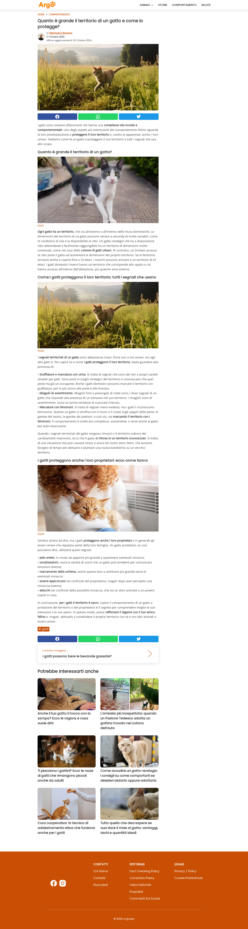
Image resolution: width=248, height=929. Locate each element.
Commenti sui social (145, 898)
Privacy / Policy (185, 871)
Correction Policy (142, 878)
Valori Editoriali (140, 885)
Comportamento (184, 5)
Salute (206, 5)
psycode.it (100, 885)
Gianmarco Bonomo (60, 33)
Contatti (99, 878)
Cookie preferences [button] (188, 878)
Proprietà (136, 892)
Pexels (41, 225)
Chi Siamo (100, 871)
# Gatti (43, 629)
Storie (162, 5)
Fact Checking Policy (144, 871)
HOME (41, 14)
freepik (41, 350)
